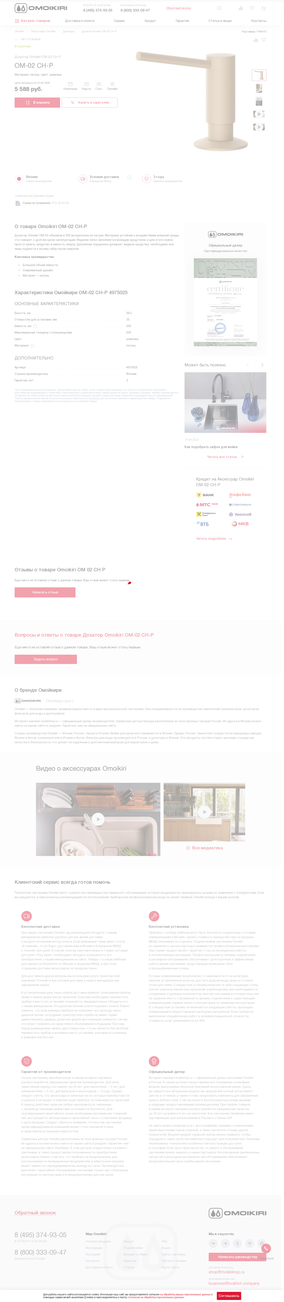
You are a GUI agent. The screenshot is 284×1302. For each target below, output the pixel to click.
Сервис (119, 21)
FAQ (164, 1241)
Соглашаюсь (229, 1296)
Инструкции (94, 1247)
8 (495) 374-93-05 (97, 10)
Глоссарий (93, 1254)
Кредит (150, 21)
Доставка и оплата (79, 21)
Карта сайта (170, 1267)
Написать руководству (237, 1257)
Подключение (133, 1247)
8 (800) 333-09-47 (135, 10)
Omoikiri (19, 31)
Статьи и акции (220, 21)
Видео (166, 1247)
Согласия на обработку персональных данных (156, 1297)
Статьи (129, 1267)
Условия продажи (98, 1241)
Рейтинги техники (174, 1260)
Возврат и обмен (136, 1254)
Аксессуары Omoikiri (43, 31)
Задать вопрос (46, 659)
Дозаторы (69, 31)
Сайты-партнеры (174, 1254)
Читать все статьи (225, 457)
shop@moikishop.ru (227, 1272)
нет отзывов (31, 39)
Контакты (258, 21)
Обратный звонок (178, 8)
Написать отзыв (45, 592)
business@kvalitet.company (234, 1283)
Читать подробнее (214, 538)
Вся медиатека (204, 847)
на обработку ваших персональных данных (185, 1294)
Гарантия (182, 21)
